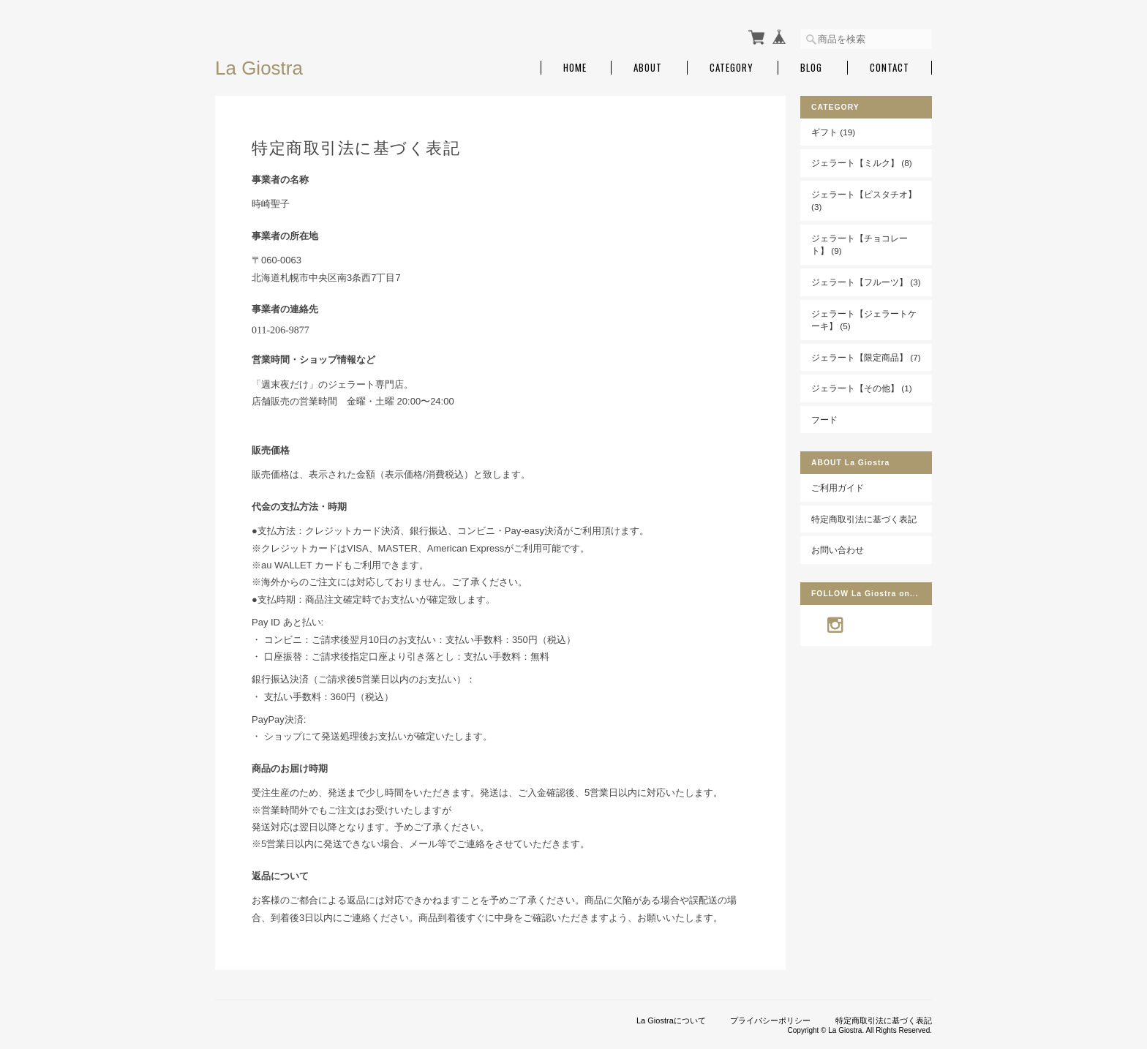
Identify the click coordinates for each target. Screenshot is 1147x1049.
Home (575, 68)
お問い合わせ (837, 549)
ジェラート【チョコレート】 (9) (859, 244)
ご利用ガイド (837, 487)
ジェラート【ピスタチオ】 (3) (864, 200)
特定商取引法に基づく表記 (864, 519)
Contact (889, 68)
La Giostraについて (671, 1020)
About (647, 68)
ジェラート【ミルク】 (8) (861, 163)
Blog (811, 68)
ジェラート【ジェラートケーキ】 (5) (864, 320)
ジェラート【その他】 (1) (861, 388)
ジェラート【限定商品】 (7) (866, 357)
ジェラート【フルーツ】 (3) (866, 282)
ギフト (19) (833, 132)
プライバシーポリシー (770, 1020)
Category (731, 68)
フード (824, 419)
